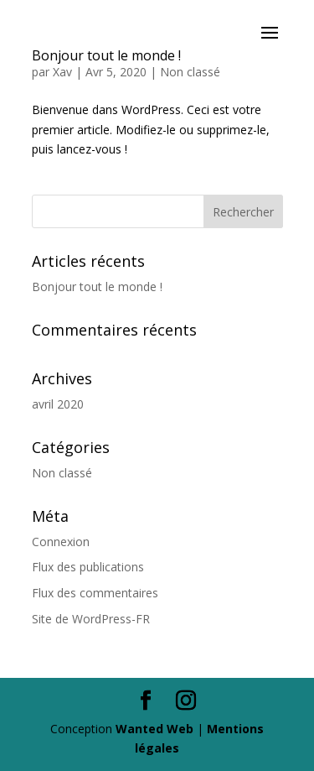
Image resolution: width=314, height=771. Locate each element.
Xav (62, 72)
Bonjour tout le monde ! (97, 286)
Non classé (190, 72)
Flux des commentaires (95, 593)
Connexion (61, 542)
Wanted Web (154, 729)
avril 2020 (58, 404)
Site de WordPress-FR (91, 619)
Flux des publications (88, 567)
